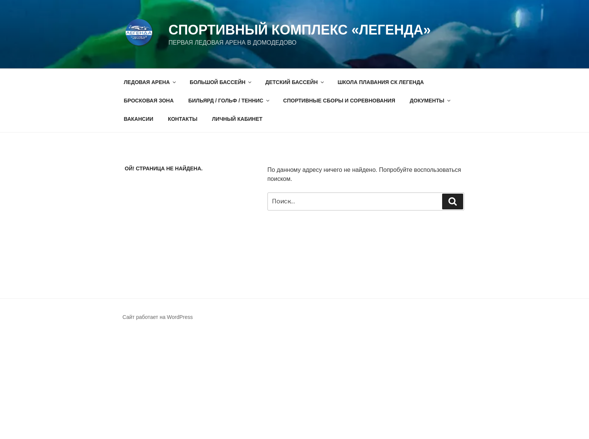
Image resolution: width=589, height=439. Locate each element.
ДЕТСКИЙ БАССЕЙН (295, 82)
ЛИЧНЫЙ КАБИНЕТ (237, 119)
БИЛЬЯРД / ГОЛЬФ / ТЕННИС (229, 101)
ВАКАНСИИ (139, 119)
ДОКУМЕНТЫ (431, 101)
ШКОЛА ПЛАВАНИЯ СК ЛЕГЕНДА (381, 82)
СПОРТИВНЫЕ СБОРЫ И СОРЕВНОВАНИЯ (339, 101)
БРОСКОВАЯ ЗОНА (149, 101)
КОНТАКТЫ (182, 119)
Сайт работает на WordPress (157, 317)
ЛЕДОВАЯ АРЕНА (150, 82)
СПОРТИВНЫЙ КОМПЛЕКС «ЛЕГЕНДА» (299, 30)
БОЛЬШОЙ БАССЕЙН (221, 82)
